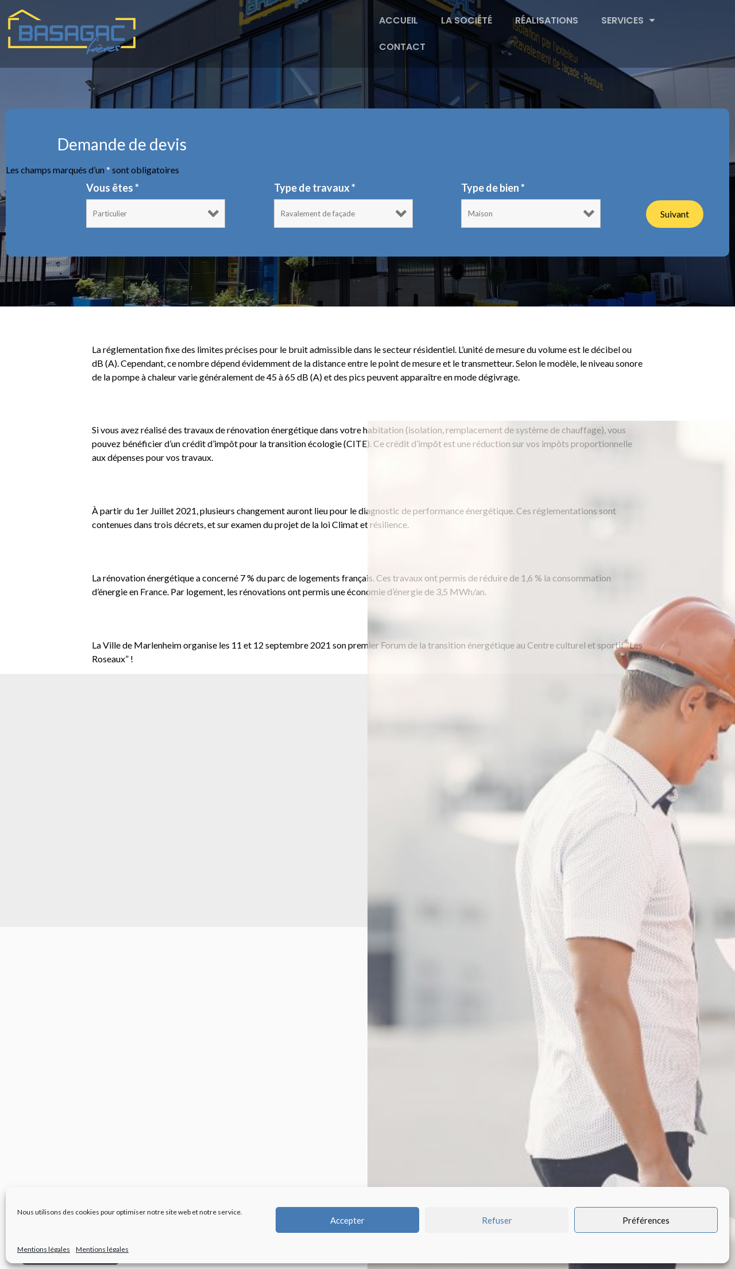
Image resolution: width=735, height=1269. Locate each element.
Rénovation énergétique (187, 551)
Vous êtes (112, 187)
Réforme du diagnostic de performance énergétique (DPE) (319, 483)
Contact (402, 46)
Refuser (497, 1220)
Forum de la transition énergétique (227, 617)
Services (628, 20)
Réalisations (546, 20)
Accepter (347, 1220)
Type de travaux (314, 187)
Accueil (398, 20)
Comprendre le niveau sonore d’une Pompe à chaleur (298, 322)
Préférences (646, 1220)
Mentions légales (43, 1249)
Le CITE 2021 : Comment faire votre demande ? (277, 402)
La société (466, 20)
